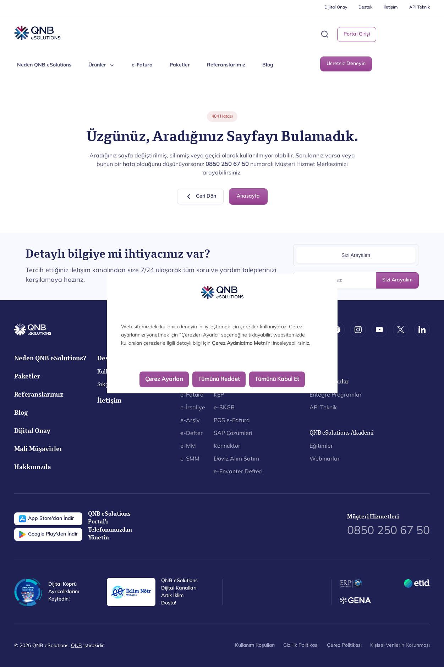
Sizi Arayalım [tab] (355, 255)
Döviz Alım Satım (236, 459)
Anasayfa (248, 196)
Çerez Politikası (344, 645)
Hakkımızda (32, 468)
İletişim (391, 7)
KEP (219, 395)
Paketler (180, 65)
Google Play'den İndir (48, 534)
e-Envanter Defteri (238, 472)
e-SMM (189, 459)
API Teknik (419, 7)
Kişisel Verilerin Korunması (400, 645)
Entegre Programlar (335, 395)
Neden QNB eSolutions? (50, 359)
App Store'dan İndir (46, 518)
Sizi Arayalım (397, 280)
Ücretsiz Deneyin (346, 63)
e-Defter (191, 433)
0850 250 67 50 (388, 531)
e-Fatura (142, 65)
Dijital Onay (335, 7)
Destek (365, 7)
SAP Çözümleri (233, 433)
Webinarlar (324, 459)
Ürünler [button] (101, 65)
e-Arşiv (190, 421)
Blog (267, 65)
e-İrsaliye (192, 408)
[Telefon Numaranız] (355, 280)
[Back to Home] (37, 33)
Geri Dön (200, 196)
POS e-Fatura (232, 421)
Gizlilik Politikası (300, 645)
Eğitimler (321, 446)
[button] (324, 34)
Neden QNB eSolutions (44, 65)
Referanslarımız (226, 65)
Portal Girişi (357, 34)
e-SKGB (224, 408)
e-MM (188, 446)
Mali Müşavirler (38, 449)
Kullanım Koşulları (255, 645)
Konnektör (227, 446)
